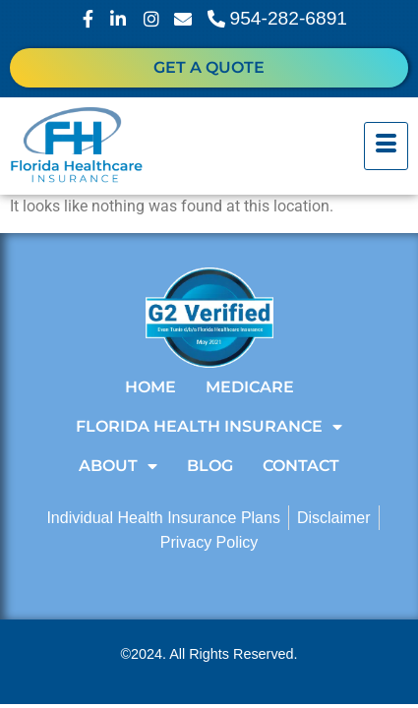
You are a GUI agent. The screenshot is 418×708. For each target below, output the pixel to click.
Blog (210, 465)
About (118, 466)
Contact (301, 465)
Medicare (250, 387)
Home (150, 387)
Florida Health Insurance (209, 426)
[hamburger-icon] (386, 146)
